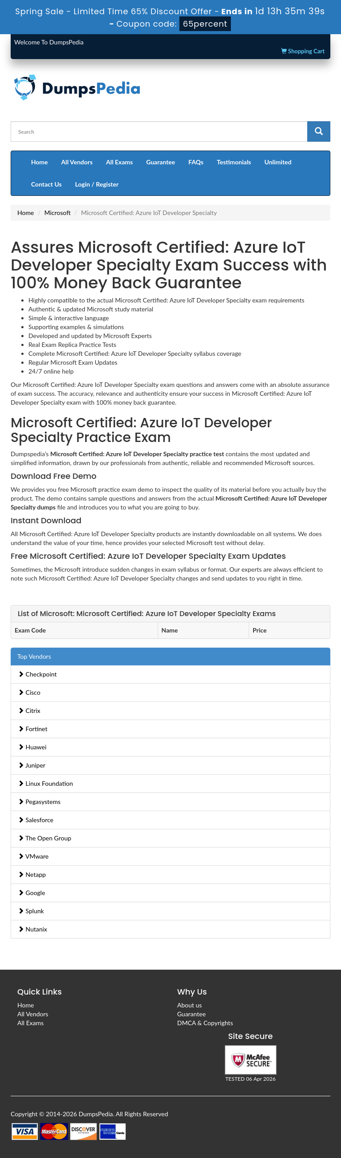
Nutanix (32, 929)
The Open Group (44, 838)
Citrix (29, 710)
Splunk (31, 911)
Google (31, 892)
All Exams (119, 162)
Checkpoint (37, 674)
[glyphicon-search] (318, 131)
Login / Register (97, 184)
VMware (33, 856)
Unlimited (278, 162)
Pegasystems (39, 801)
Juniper (31, 765)
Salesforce (35, 820)
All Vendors (77, 162)
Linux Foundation (45, 783)
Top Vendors (34, 656)
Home (39, 162)
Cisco (29, 692)
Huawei (32, 747)
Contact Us (46, 184)
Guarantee (160, 162)
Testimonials (234, 162)
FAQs (195, 162)
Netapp (32, 874)
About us (189, 1005)
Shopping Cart (303, 51)
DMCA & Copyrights (205, 1023)
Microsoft (57, 212)
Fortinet (33, 728)
